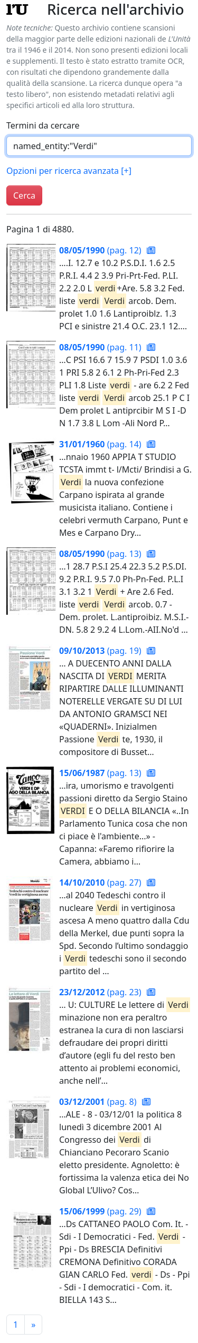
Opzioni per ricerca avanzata (68, 171)
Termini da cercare (43, 125)
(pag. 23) (101, 992)
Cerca (24, 195)
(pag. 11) (101, 347)
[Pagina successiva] (33, 1325)
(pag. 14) (101, 444)
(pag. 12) (101, 250)
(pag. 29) (101, 1211)
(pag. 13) (101, 554)
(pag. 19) (101, 650)
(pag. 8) (99, 1101)
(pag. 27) (101, 882)
